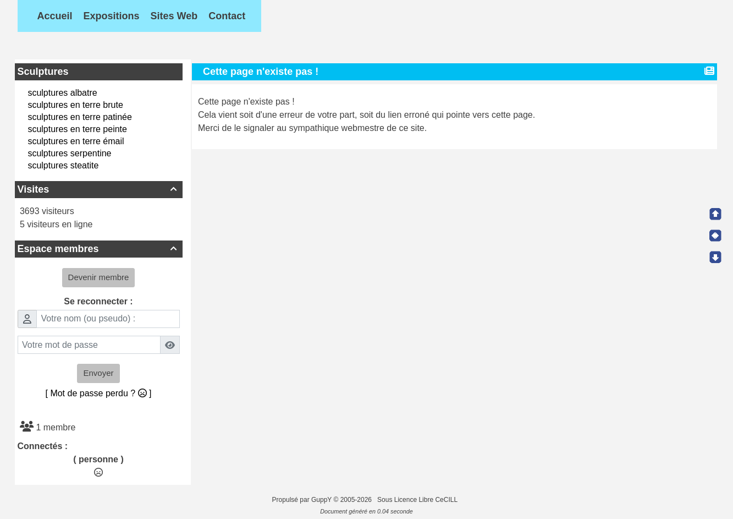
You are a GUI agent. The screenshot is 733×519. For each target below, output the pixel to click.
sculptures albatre (62, 92)
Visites (99, 189)
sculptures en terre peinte (77, 129)
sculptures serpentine (69, 153)
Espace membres (99, 248)
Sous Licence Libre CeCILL (418, 500)
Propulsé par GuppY (303, 500)
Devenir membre (98, 277)
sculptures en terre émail (75, 141)
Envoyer (98, 373)
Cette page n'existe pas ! (262, 71)
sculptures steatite (62, 165)
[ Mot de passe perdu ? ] (99, 393)
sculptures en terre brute (75, 105)
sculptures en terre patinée (79, 117)
